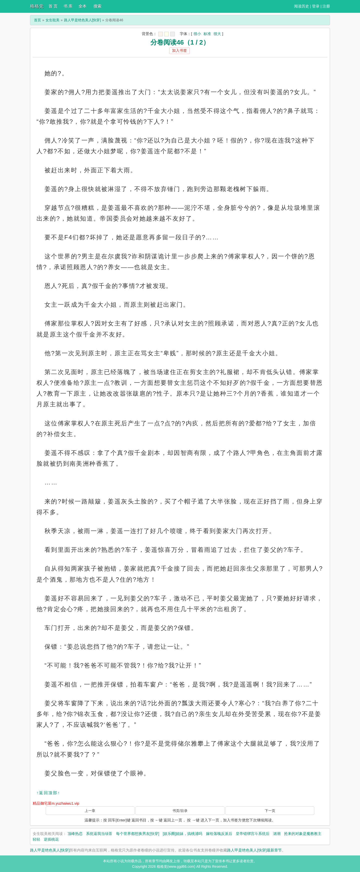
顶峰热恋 (75, 833)
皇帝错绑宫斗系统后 (253, 833)
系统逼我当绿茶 (99, 833)
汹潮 (276, 833)
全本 (82, 6)
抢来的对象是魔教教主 (303, 833)
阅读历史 (301, 6)
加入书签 (179, 50)
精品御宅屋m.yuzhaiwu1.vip (56, 803)
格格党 (37, 6)
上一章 (90, 811)
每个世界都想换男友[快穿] (137, 833)
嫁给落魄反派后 (219, 833)
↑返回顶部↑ (48, 793)
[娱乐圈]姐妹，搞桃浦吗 (182, 833)
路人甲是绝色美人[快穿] (82, 20)
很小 (197, 34)
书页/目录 (180, 811)
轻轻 (36, 839)
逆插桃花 (51, 839)
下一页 (270, 811)
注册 (326, 6)
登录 (316, 6)
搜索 (98, 6)
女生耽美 (53, 20)
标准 (207, 34)
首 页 (53, 6)
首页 (37, 20)
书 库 (68, 6)
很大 (217, 34)
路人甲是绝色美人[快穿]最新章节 (254, 850)
